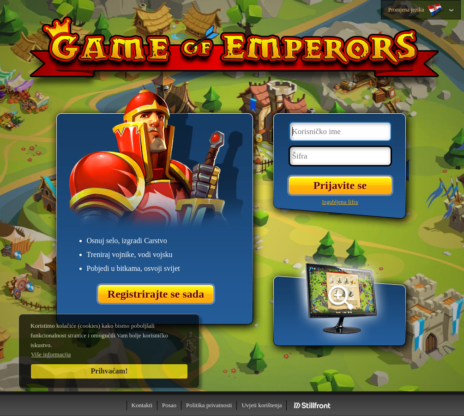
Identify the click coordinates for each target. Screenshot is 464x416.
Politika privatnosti (209, 405)
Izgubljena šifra (340, 202)
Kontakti (142, 405)
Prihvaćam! (109, 371)
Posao (169, 405)
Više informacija (51, 354)
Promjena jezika (416, 10)
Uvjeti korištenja (261, 405)
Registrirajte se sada (156, 294)
